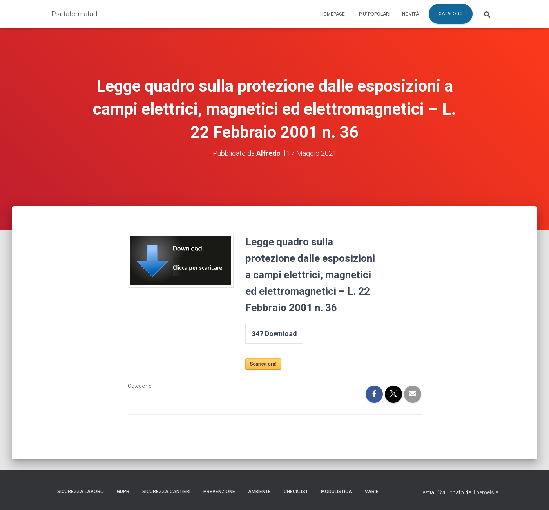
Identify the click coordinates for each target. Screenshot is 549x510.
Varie (372, 491)
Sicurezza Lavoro (80, 491)
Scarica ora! (263, 364)
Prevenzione (219, 491)
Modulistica (336, 491)
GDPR (123, 491)
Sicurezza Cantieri (166, 491)
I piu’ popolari (373, 14)
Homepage (332, 14)
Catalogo (450, 13)
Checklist (296, 491)
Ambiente (259, 491)
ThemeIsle (485, 492)
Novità (410, 14)
